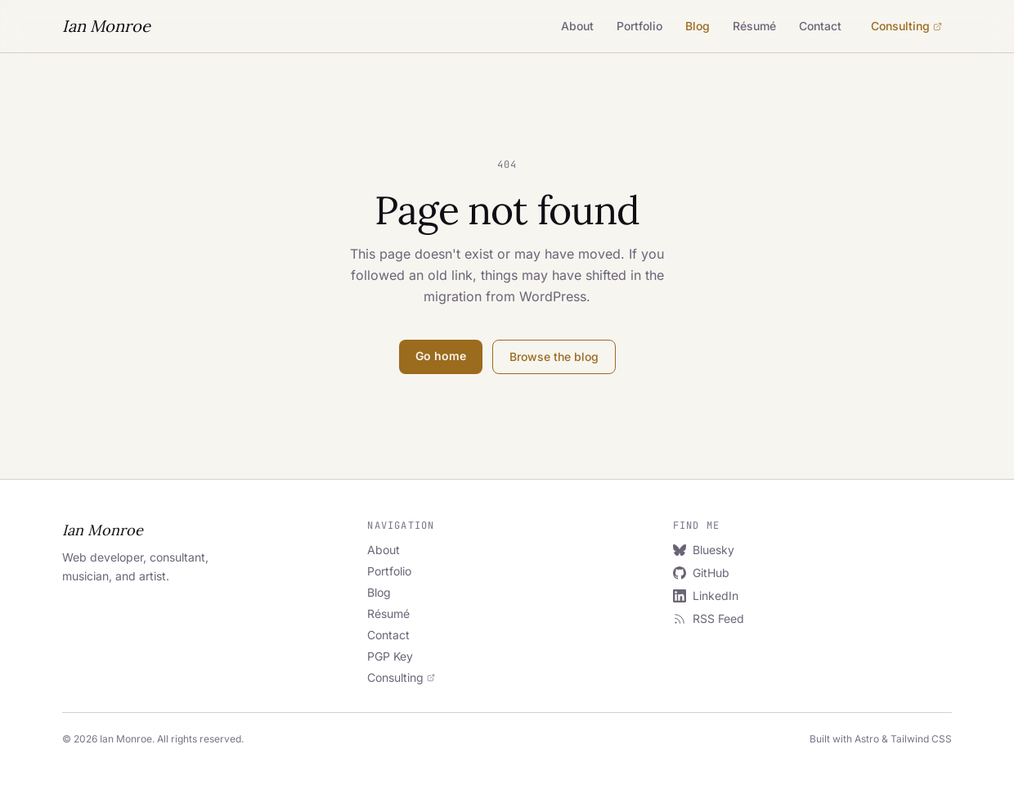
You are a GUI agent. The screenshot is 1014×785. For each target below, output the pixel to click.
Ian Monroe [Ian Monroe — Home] (106, 26)
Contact (820, 26)
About (577, 26)
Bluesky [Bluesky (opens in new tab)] (703, 550)
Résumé (754, 26)
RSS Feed (708, 618)
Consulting (906, 26)
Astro (867, 739)
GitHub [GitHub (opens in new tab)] (701, 573)
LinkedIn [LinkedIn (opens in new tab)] (705, 595)
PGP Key (390, 656)
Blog (697, 26)
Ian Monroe (102, 530)
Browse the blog (554, 356)
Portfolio (639, 26)
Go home (440, 356)
